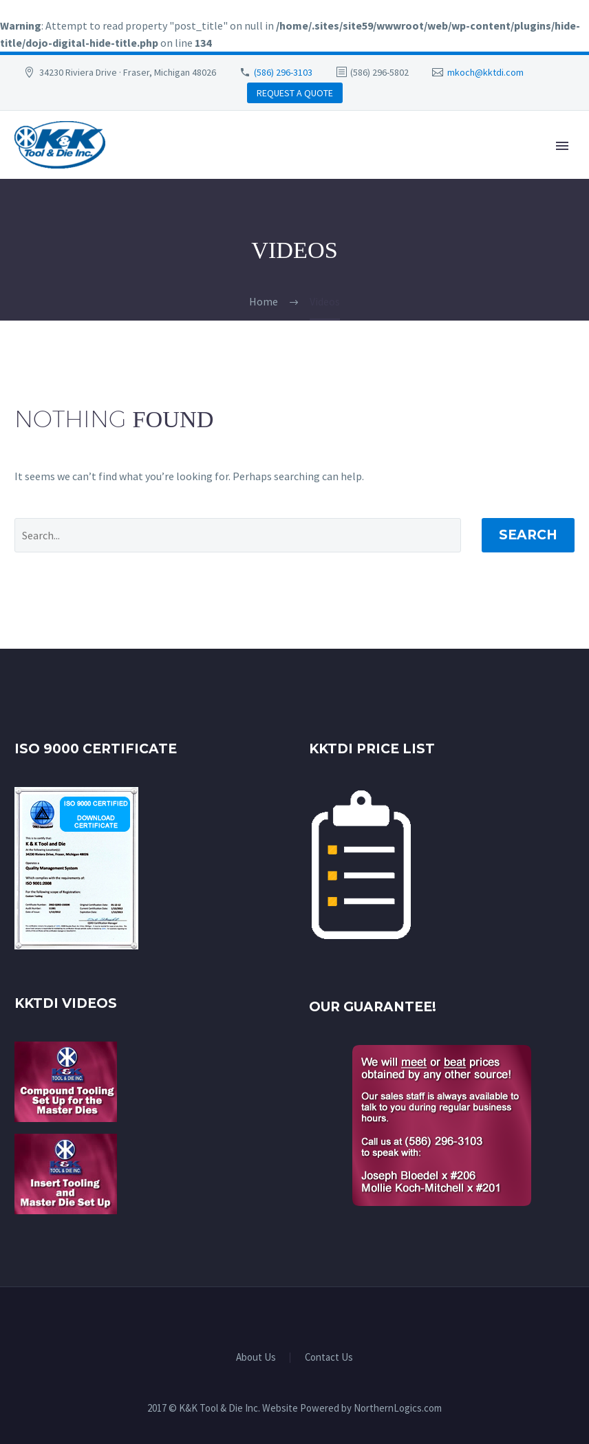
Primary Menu (562, 146)
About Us (256, 1358)
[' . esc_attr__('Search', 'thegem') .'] (237, 535)
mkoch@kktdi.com (485, 72)
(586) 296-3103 (283, 72)
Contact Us (329, 1358)
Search (528, 535)
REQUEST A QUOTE (295, 93)
